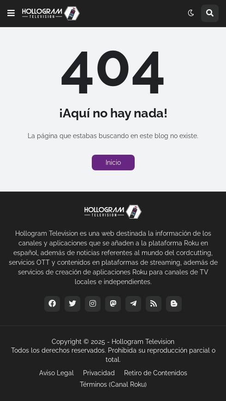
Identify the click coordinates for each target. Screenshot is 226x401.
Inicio (113, 162)
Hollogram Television (143, 341)
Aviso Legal (56, 373)
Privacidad (99, 373)
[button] (11, 13)
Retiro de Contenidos (155, 373)
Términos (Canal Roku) (113, 384)
